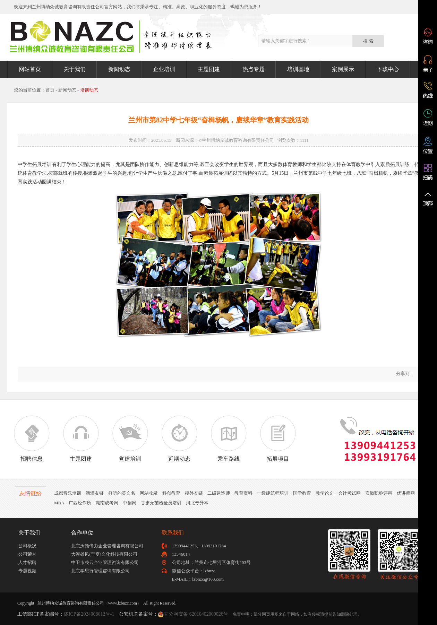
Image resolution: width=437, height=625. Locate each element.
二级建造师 (218, 493)
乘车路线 (229, 438)
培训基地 (298, 69)
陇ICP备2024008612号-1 (89, 614)
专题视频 (27, 570)
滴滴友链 (95, 493)
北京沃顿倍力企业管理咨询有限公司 (107, 545)
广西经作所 (80, 502)
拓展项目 (278, 438)
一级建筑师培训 (273, 493)
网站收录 (149, 493)
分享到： (404, 373)
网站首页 (30, 69)
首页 (49, 90)
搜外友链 (194, 493)
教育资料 (243, 493)
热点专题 (253, 69)
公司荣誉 (27, 554)
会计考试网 (349, 493)
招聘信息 (32, 438)
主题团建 (209, 69)
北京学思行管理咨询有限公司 (100, 570)
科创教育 (171, 493)
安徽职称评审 (378, 493)
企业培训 (164, 69)
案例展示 (343, 69)
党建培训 (130, 438)
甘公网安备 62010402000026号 (196, 614)
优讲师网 (406, 493)
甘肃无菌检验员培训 (161, 502)
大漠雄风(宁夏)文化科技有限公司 (104, 554)
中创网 (129, 502)
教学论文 (325, 493)
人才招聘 (27, 562)
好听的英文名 (121, 493)
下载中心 (388, 69)
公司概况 (27, 545)
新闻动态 (119, 69)
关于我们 (74, 69)
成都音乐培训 (67, 493)
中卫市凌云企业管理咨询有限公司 (105, 562)
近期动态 (179, 438)
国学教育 (302, 493)
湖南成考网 (107, 502)
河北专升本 (197, 502)
